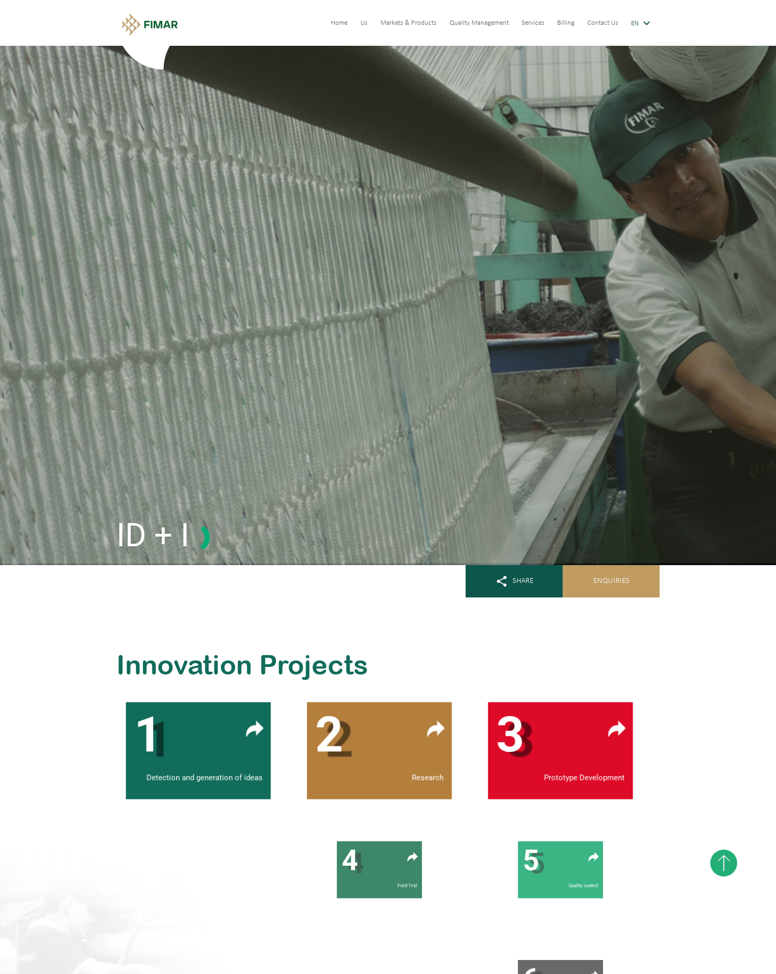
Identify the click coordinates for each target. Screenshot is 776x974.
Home (339, 22)
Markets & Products (408, 22)
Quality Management (479, 22)
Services (533, 22)
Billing (565, 22)
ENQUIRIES (611, 581)
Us (364, 22)
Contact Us (602, 22)
